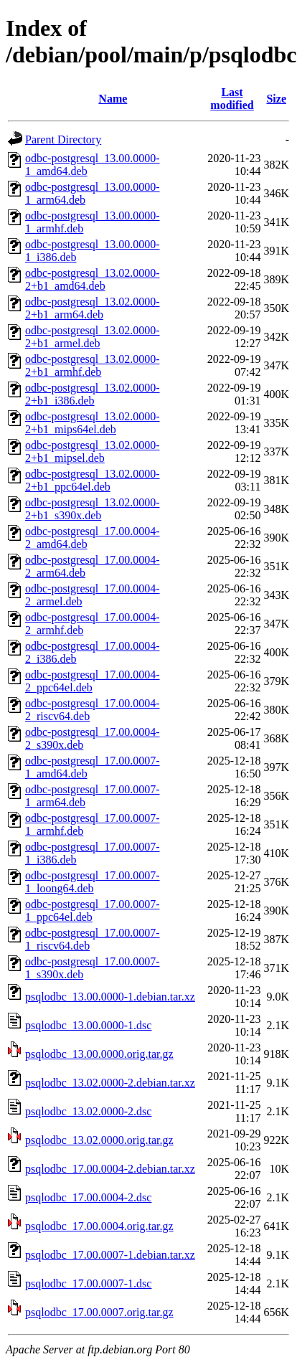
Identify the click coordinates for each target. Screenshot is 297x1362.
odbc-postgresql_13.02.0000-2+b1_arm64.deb (92, 308)
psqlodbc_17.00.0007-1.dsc (88, 1283)
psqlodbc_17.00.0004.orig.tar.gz (99, 1226)
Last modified (231, 98)
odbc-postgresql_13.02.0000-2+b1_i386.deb (92, 394)
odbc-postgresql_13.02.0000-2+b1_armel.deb (92, 336)
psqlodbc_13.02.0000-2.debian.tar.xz (110, 1083)
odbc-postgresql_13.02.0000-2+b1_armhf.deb (92, 365)
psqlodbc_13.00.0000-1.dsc (88, 1025)
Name (112, 99)
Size (276, 99)
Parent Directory (63, 139)
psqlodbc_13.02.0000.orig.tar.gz (99, 1140)
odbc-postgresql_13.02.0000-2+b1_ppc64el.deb (92, 480)
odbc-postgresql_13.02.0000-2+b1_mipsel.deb (92, 451)
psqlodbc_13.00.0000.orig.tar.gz (99, 1054)
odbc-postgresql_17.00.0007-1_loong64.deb (92, 881)
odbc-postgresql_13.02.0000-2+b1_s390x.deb (92, 508)
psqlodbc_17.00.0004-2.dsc (88, 1197)
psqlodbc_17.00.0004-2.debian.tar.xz (110, 1169)
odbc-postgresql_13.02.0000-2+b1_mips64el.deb (92, 422)
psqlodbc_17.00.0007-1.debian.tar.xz (110, 1255)
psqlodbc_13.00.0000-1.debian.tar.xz (110, 996)
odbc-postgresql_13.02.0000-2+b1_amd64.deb (92, 279)
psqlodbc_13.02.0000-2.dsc (88, 1111)
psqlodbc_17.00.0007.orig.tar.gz (99, 1312)
